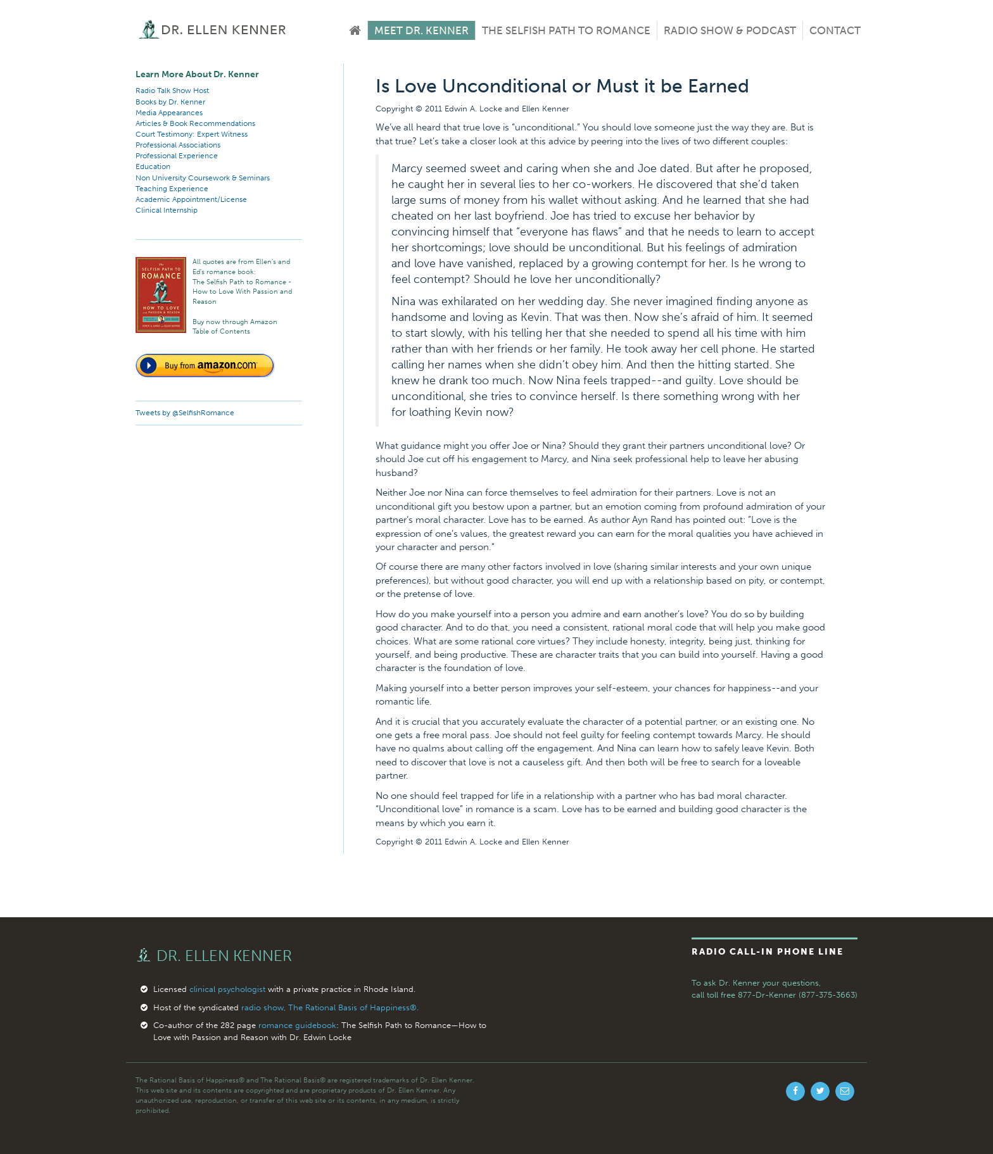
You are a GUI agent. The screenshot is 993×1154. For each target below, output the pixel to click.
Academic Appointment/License (191, 199)
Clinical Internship (167, 210)
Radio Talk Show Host (172, 90)
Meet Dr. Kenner (421, 30)
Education (153, 166)
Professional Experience (177, 155)
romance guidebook (297, 1025)
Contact (835, 30)
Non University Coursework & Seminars (203, 177)
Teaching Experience (172, 188)
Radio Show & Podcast (730, 30)
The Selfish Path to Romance (566, 30)
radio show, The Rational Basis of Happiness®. (330, 1007)
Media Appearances (169, 112)
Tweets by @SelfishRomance (185, 412)
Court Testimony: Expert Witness (192, 134)
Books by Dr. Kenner (170, 101)
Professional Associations (178, 145)
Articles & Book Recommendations (195, 123)
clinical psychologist (227, 989)
